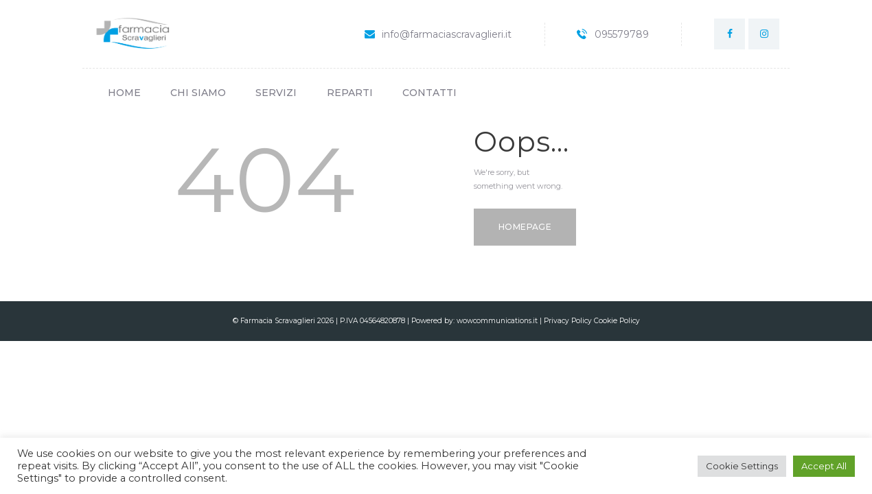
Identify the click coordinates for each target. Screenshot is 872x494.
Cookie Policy (617, 320)
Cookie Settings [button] (742, 465)
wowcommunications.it (497, 320)
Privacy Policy (569, 320)
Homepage (524, 227)
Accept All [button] (824, 465)
